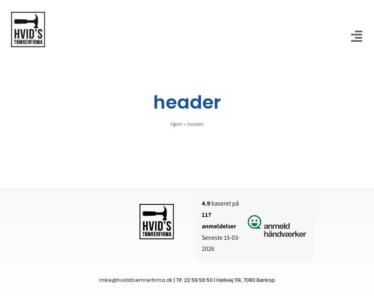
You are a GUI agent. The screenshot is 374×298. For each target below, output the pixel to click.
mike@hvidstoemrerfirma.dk (136, 280)
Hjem (176, 124)
